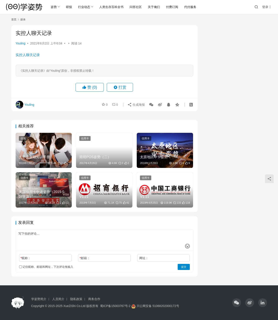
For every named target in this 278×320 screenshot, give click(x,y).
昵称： (26, 258)
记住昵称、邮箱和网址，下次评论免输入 (46, 266)
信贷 (23, 138)
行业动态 (84, 7)
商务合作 (94, 299)
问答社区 (136, 7)
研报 (69, 7)
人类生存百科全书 (111, 7)
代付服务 (190, 7)
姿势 (54, 7)
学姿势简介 (38, 299)
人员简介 (58, 299)
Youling (20, 43)
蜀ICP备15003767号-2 (115, 306)
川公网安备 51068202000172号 (158, 306)
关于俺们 (154, 7)
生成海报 (136, 105)
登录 (265, 7)
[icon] (236, 302)
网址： (143, 258)
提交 (183, 266)
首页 (13, 19)
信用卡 (85, 138)
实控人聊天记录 (28, 55)
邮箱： (85, 258)
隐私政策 (76, 299)
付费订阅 (172, 7)
